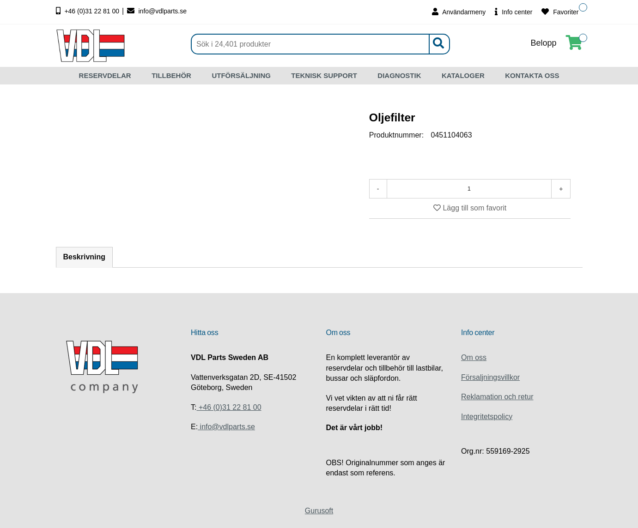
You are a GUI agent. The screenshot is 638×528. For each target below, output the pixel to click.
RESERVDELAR (105, 75)
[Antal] (469, 188)
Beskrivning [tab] (84, 257)
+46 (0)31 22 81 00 (89, 11)
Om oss (473, 357)
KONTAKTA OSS (532, 75)
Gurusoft (319, 511)
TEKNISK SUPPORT (324, 75)
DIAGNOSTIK (399, 75)
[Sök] (320, 44)
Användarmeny (459, 12)
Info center (513, 12)
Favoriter (559, 12)
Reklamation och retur (497, 397)
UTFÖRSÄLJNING (241, 75)
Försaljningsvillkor (490, 377)
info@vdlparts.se (157, 11)
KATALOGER (463, 75)
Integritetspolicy (486, 416)
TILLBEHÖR (171, 75)
